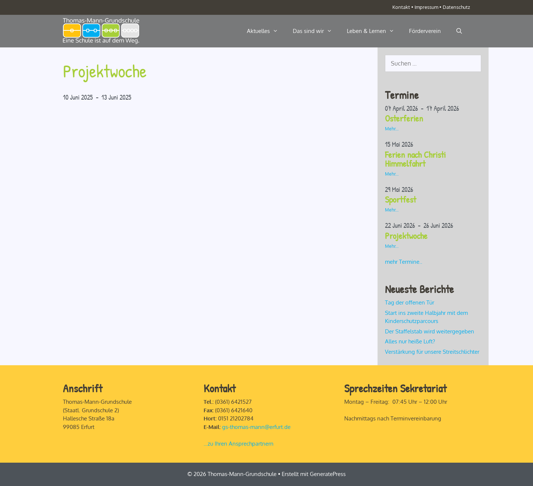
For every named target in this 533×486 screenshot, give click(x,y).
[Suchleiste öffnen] (459, 31)
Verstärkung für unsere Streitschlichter (432, 351)
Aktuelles (266, 31)
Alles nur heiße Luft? (410, 341)
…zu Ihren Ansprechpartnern (239, 443)
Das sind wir (316, 31)
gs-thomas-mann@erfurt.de (256, 426)
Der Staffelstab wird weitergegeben (429, 331)
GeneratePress (328, 473)
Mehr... (392, 129)
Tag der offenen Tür (409, 302)
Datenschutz (456, 7)
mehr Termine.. (403, 261)
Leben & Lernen (374, 31)
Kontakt (401, 7)
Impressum (426, 7)
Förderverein (425, 30)
